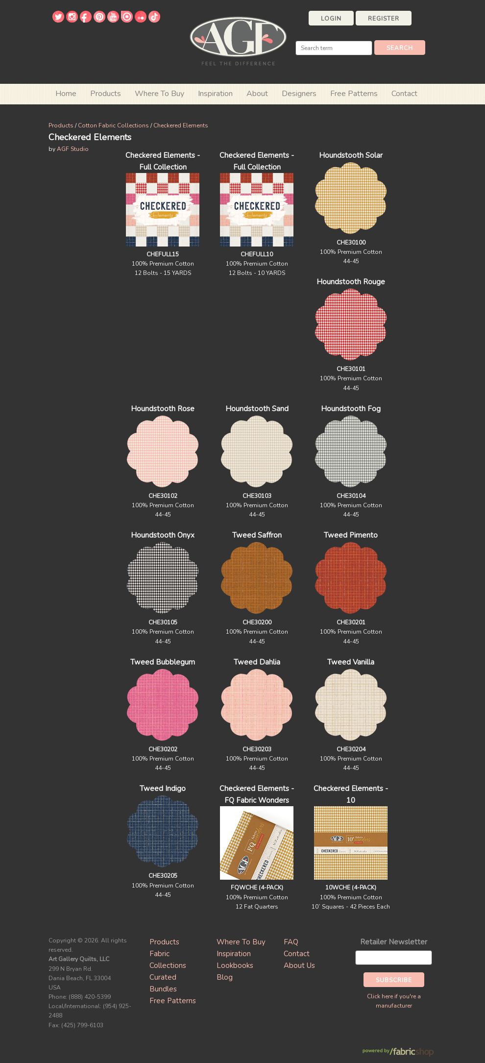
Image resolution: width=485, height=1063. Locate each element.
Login (331, 19)
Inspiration (215, 93)
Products (60, 125)
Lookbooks (235, 965)
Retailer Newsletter (393, 942)
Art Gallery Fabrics (238, 40)
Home (65, 93)
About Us (299, 965)
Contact (404, 93)
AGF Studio (73, 149)
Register (383, 19)
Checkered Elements (180, 125)
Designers (299, 93)
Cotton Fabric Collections (113, 125)
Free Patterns (354, 93)
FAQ (291, 942)
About (257, 93)
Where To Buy (241, 942)
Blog (225, 977)
